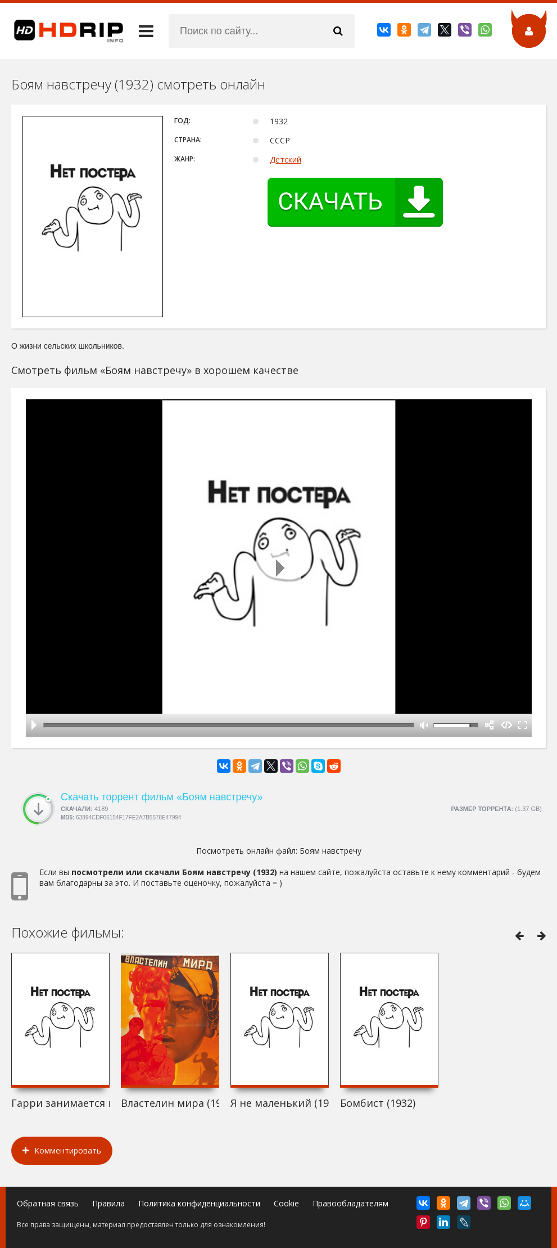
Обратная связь (48, 1203)
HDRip (62, 31)
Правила (108, 1203)
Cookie (286, 1203)
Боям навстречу (330, 850)
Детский (285, 159)
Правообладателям (350, 1203)
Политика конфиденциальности (199, 1203)
